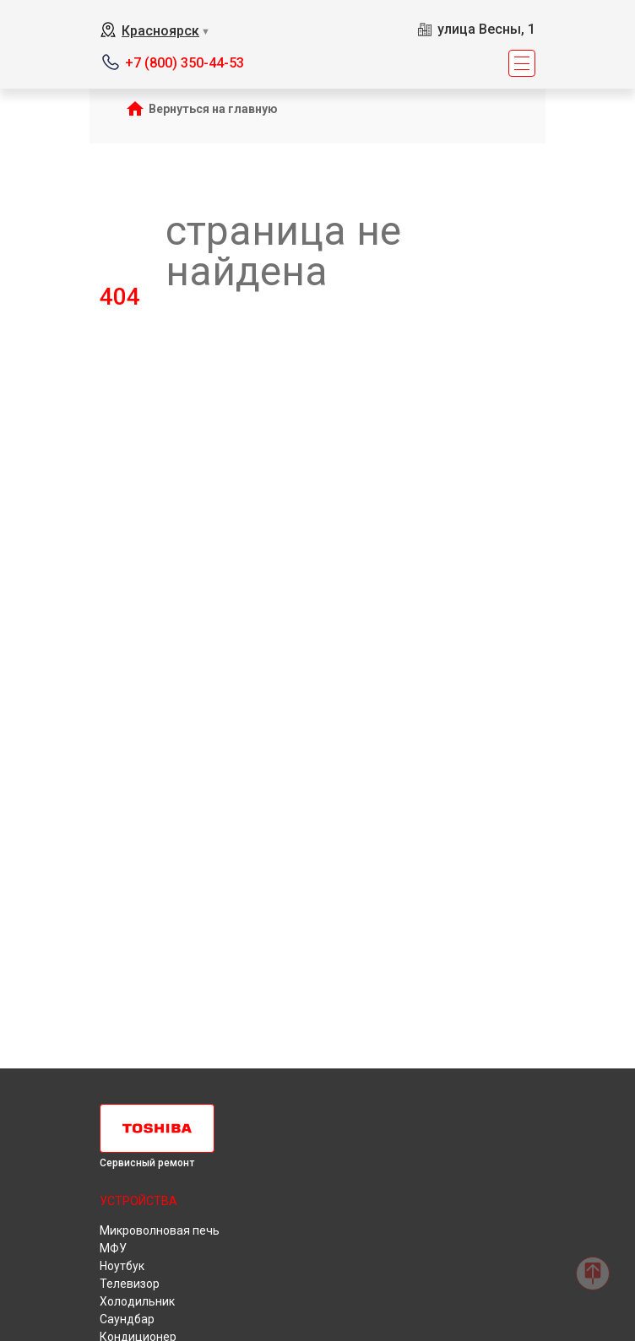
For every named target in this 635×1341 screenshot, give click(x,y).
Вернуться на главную (213, 109)
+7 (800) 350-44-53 (184, 63)
